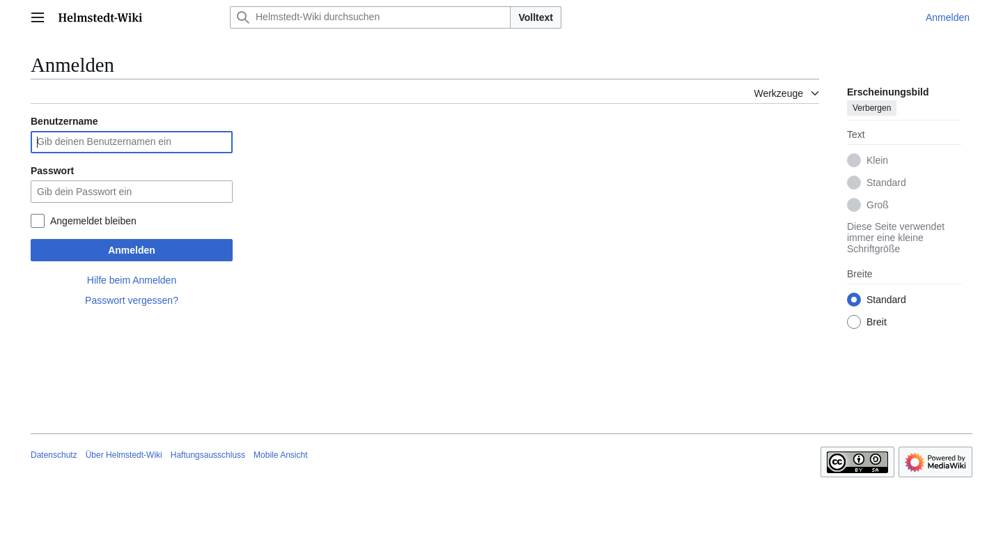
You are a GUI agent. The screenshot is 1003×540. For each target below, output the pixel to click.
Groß (877, 204)
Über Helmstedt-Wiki (124, 455)
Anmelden (131, 250)
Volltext (535, 17)
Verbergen (872, 108)
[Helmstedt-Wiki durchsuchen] (370, 17)
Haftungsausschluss (208, 455)
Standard (886, 182)
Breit (876, 321)
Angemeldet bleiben (93, 220)
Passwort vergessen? (131, 300)
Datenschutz (54, 455)
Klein (877, 160)
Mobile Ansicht (280, 455)
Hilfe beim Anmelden (131, 280)
